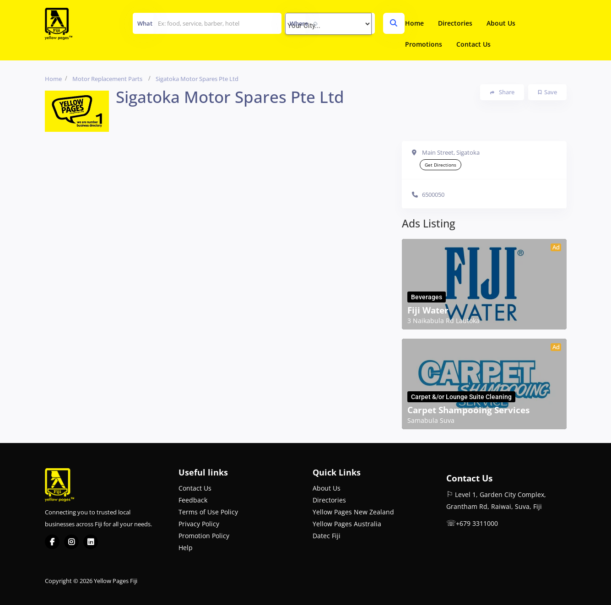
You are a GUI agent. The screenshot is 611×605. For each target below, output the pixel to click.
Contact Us (473, 44)
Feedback (192, 500)
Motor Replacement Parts (107, 79)
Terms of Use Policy (208, 512)
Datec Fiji (327, 535)
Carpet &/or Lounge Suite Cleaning (461, 396)
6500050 (433, 194)
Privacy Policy (198, 523)
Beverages (426, 297)
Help (185, 547)
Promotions (423, 44)
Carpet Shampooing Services (468, 410)
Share (502, 92)
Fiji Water (428, 310)
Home (414, 23)
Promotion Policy (203, 535)
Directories (455, 23)
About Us (501, 23)
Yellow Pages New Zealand (353, 512)
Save (547, 92)
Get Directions (440, 165)
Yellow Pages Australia (347, 523)
